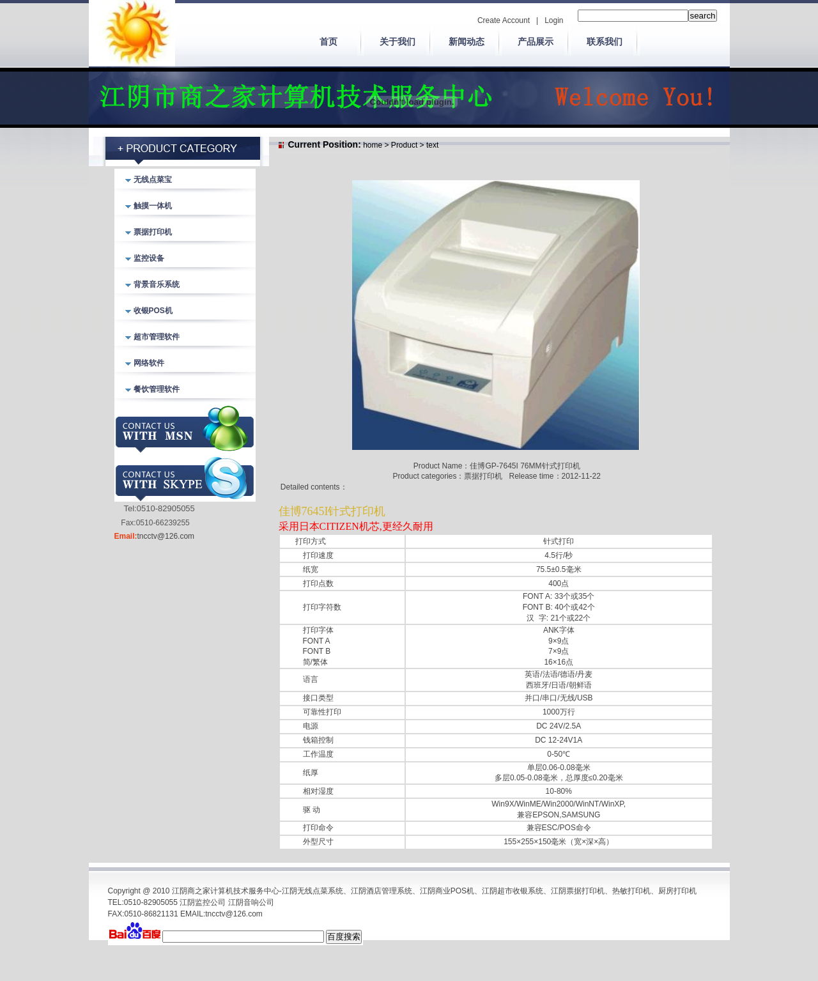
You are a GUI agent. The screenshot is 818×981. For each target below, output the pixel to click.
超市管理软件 (157, 336)
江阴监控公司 (203, 902)
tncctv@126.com (166, 536)
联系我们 (604, 41)
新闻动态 (466, 41)
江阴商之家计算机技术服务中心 (225, 890)
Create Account (503, 20)
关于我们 (397, 41)
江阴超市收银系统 (512, 890)
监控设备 (149, 258)
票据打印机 (153, 232)
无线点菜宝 (153, 179)
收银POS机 (153, 310)
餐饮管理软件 (157, 389)
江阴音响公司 (251, 902)
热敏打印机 (631, 890)
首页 (328, 41)
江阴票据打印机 (578, 890)
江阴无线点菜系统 (312, 890)
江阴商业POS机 (447, 890)
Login (553, 20)
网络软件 (149, 363)
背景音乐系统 (157, 284)
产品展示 (535, 41)
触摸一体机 (153, 205)
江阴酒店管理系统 (381, 890)
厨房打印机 (677, 890)
